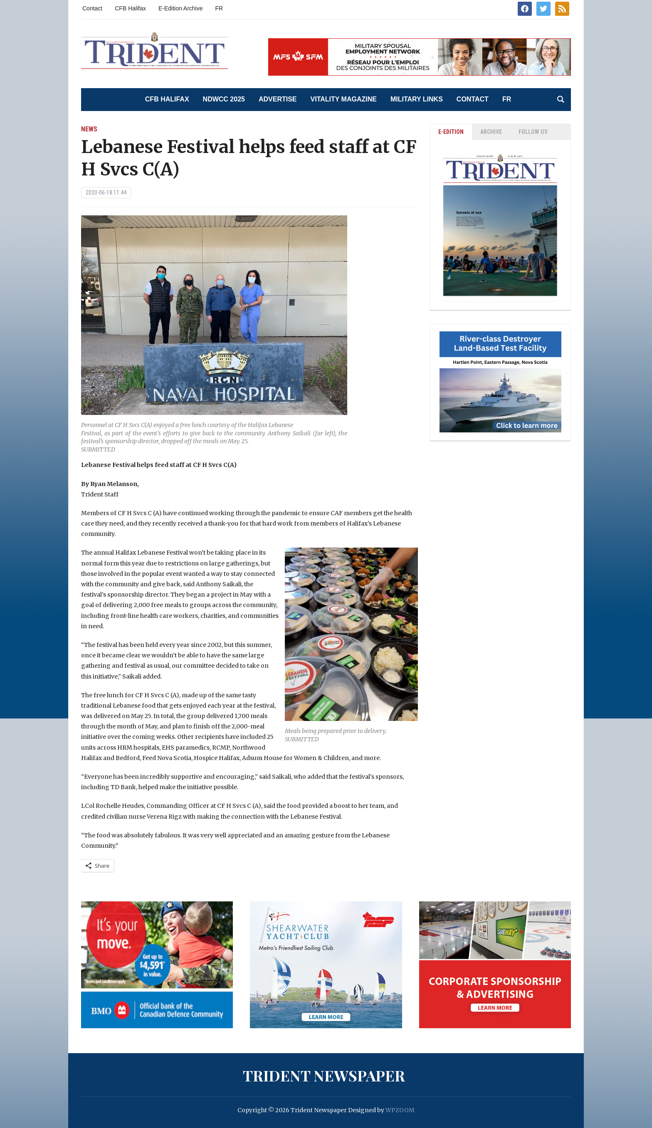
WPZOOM (400, 1110)
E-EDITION (451, 131)
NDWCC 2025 (224, 99)
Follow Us (533, 131)
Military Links (416, 99)
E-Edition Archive (180, 8)
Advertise (278, 99)
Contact (92, 8)
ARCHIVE (491, 131)
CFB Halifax (130, 8)
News (89, 129)
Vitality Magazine (344, 99)
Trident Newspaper (324, 1075)
